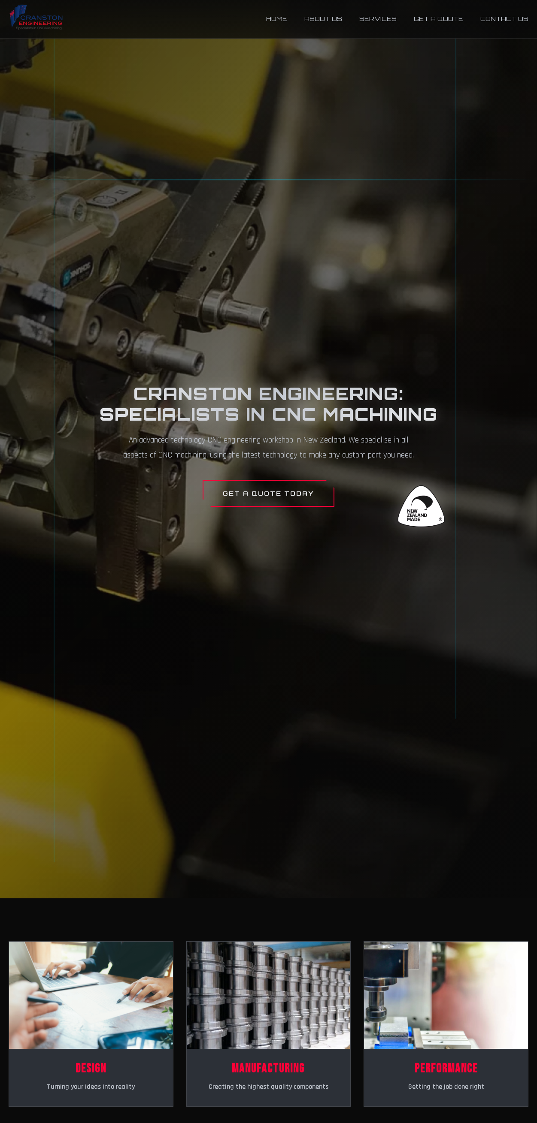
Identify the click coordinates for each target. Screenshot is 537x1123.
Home (276, 18)
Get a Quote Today (268, 493)
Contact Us (504, 18)
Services (378, 18)
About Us (323, 18)
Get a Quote (438, 18)
